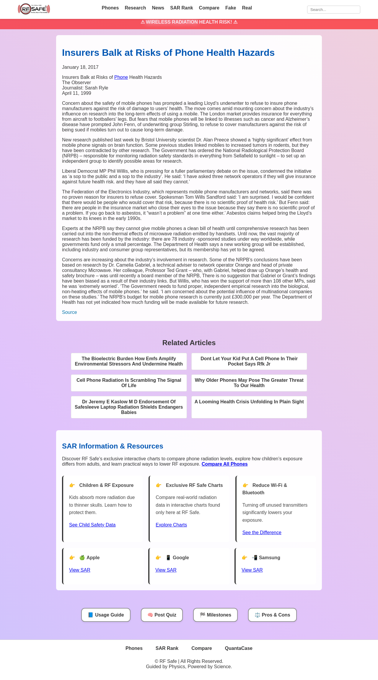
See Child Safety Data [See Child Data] (92, 524)
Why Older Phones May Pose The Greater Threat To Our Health (249, 383)
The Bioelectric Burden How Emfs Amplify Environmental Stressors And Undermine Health (129, 361)
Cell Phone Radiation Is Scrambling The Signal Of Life (128, 383)
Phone (121, 77)
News (158, 7)
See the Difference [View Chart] (261, 532)
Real (247, 7)
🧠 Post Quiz (161, 614)
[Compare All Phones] (225, 464)
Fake (230, 7)
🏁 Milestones (215, 614)
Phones (110, 7)
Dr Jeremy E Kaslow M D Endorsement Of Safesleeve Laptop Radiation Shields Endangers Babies (129, 407)
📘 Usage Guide (106, 614)
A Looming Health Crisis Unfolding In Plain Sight (249, 401)
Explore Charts (171, 524)
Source (69, 312)
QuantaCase (238, 648)
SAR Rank (181, 7)
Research (135, 7)
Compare (209, 7)
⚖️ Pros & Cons (272, 614)
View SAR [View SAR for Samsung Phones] (252, 570)
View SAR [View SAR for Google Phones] (166, 570)
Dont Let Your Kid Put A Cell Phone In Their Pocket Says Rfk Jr (249, 361)
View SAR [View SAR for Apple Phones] (79, 570)
